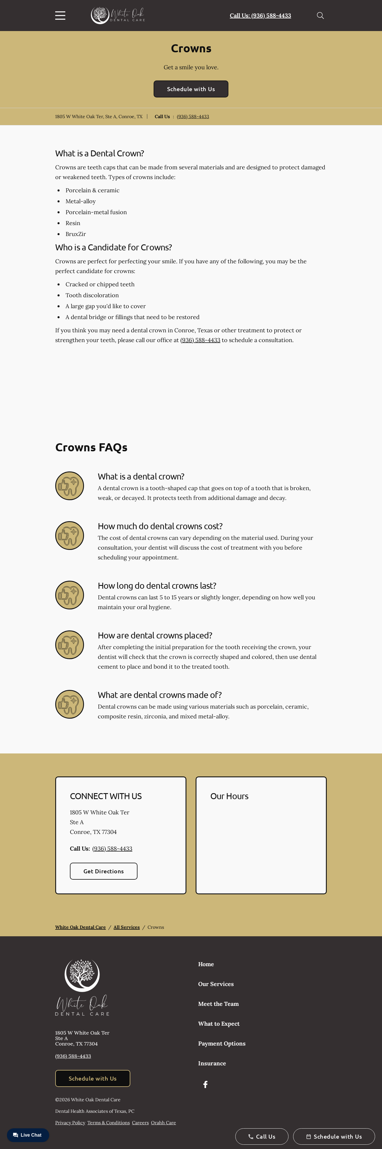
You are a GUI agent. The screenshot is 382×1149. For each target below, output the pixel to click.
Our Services (216, 983)
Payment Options (222, 1043)
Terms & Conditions (108, 1122)
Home (206, 964)
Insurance (212, 1063)
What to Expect (219, 1023)
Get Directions (103, 871)
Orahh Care (163, 1122)
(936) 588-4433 (193, 116)
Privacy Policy (70, 1122)
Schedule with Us (191, 89)
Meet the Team (218, 1003)
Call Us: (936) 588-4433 (260, 15)
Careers (140, 1122)
